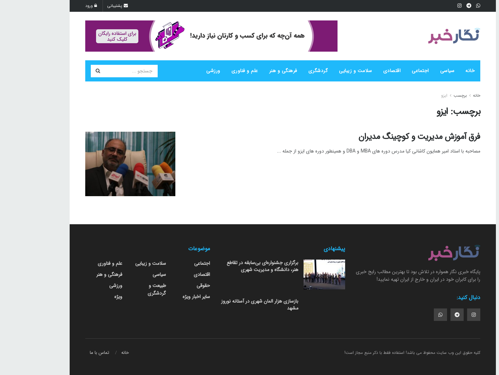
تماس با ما (66, 352)
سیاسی (414, 71)
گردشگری (285, 71)
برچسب (427, 95)
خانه (436, 71)
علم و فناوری (211, 71)
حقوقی (170, 285)
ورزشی (180, 71)
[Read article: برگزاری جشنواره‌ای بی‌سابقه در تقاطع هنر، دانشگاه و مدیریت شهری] (291, 274)
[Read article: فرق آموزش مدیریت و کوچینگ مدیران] (97, 164)
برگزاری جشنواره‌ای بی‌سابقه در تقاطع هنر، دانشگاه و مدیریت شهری (229, 266)
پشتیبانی (84, 5)
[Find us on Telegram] (423, 314)
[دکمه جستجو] (64, 71)
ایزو (411, 95)
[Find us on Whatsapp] (407, 314)
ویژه (85, 296)
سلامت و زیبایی (322, 71)
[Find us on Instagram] (440, 314)
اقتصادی (359, 71)
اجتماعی (387, 71)
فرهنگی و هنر (250, 71)
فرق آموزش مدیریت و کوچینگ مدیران (386, 136)
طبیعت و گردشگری (123, 289)
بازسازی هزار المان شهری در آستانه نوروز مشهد (226, 304)
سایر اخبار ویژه (163, 296)
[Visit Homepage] (421, 36)
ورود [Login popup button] (58, 5)
